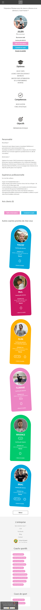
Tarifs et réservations (20, 43)
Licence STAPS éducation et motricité (20, 75)
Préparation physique (20, 128)
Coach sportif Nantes (19, 571)
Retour (20, 513)
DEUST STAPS (20, 71)
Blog (20, 534)
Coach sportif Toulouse (19, 564)
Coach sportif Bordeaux (20, 581)
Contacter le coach (20, 48)
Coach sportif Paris (18, 554)
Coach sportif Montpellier (20, 578)
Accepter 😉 (6, 608)
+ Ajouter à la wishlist (19, 265)
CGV (20, 529)
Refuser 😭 (12, 608)
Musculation (20, 104)
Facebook (20, 531)
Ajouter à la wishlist (20, 51)
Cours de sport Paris (19, 600)
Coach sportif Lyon (18, 561)
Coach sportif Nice (18, 568)
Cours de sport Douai (19, 603)
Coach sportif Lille (18, 584)
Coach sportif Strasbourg (20, 574)
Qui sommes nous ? (20, 526)
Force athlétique (20, 107)
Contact (20, 537)
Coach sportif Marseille (19, 558)
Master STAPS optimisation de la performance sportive (20, 80)
